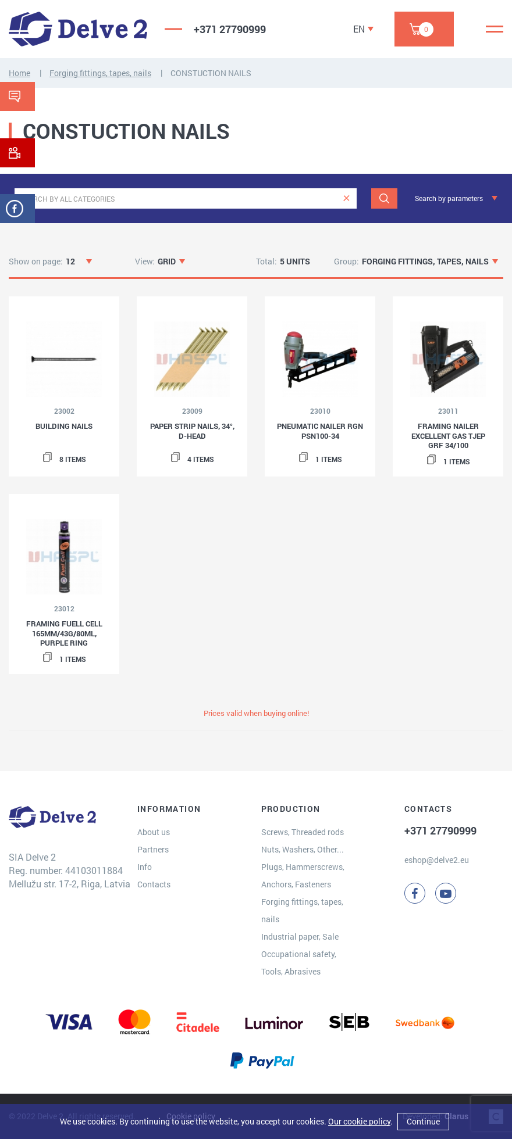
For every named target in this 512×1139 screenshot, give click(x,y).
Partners (153, 849)
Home (19, 72)
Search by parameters (449, 198)
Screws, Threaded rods (302, 831)
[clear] (346, 198)
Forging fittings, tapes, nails (100, 72)
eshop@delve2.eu (436, 859)
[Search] (384, 198)
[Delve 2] (78, 29)
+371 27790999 (230, 29)
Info (144, 866)
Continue (423, 1121)
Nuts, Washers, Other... (302, 849)
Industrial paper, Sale (300, 936)
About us (153, 831)
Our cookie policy (359, 1121)
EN (359, 29)
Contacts (153, 884)
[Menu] (494, 29)
